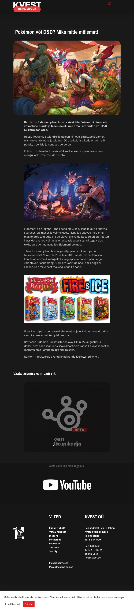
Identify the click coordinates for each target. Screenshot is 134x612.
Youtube (54, 550)
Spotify (53, 554)
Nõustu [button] (28, 604)
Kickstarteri (83, 359)
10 (80, 448)
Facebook (55, 546)
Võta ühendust (57, 534)
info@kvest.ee (92, 560)
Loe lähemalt (12, 604)
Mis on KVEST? (57, 530)
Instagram (55, 542)
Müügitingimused (59, 566)
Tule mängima (27, 12)
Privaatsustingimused (61, 569)
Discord (53, 538)
